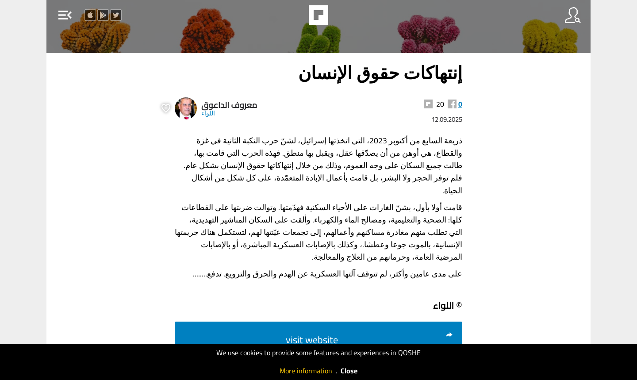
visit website (369, 339)
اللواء (208, 113)
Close (349, 370)
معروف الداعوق (229, 105)
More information (306, 370)
